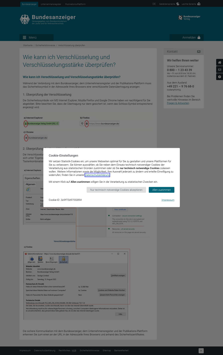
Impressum (168, 199)
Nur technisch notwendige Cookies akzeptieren (116, 189)
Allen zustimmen (161, 189)
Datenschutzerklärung (97, 174)
